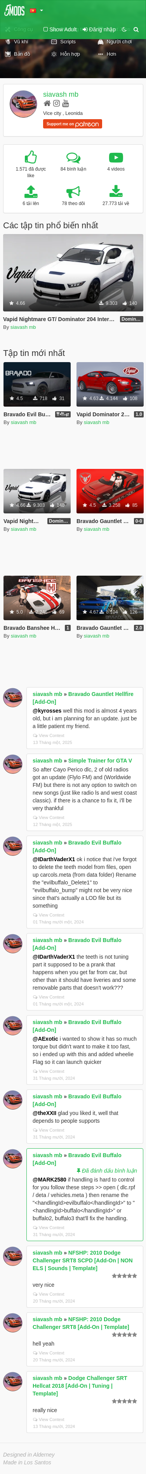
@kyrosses (47, 711)
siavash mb (60, 94)
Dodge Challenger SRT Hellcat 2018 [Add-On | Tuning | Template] (80, 1386)
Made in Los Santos (27, 1462)
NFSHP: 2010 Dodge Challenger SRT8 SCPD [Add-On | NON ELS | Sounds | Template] (83, 1260)
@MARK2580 (49, 1179)
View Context (48, 735)
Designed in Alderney (29, 1455)
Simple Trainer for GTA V (100, 761)
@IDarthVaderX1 (54, 859)
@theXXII (44, 1113)
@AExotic (45, 1039)
